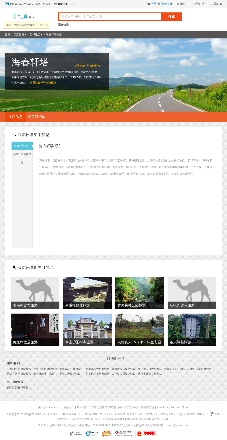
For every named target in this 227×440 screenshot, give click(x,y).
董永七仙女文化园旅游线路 (154, 373)
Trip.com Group (180, 407)
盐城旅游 (35, 34)
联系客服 (216, 3)
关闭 (46, 25)
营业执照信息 (135, 414)
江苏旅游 (19, 34)
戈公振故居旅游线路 (124, 373)
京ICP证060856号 (114, 414)
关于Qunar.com (47, 407)
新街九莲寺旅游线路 (98, 368)
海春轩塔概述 (23, 145)
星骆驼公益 (147, 407)
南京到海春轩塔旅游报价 (21, 387)
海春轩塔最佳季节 (22, 158)
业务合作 (68, 407)
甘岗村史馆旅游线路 (19, 368)
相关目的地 (36, 117)
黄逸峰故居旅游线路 (124, 368)
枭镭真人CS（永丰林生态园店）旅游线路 (188, 368)
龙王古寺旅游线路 (70, 373)
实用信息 (15, 117)
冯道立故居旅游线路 (19, 373)
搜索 (171, 16)
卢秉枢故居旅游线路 (45, 368)
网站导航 (63, 4)
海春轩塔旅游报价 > (90, 65)
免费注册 (166, 3)
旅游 (7, 34)
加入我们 (82, 407)
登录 (154, 3)
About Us (162, 407)
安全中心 (132, 407)
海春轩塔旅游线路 (45, 82)
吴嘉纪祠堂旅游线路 (98, 373)
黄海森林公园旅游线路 (72, 368)
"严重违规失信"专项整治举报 (107, 407)
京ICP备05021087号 (90, 414)
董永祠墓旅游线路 (200, 368)
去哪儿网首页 (43, 4)
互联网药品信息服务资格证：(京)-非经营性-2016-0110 (176, 414)
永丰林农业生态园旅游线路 (49, 373)
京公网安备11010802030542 (59, 414)
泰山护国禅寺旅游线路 (151, 368)
